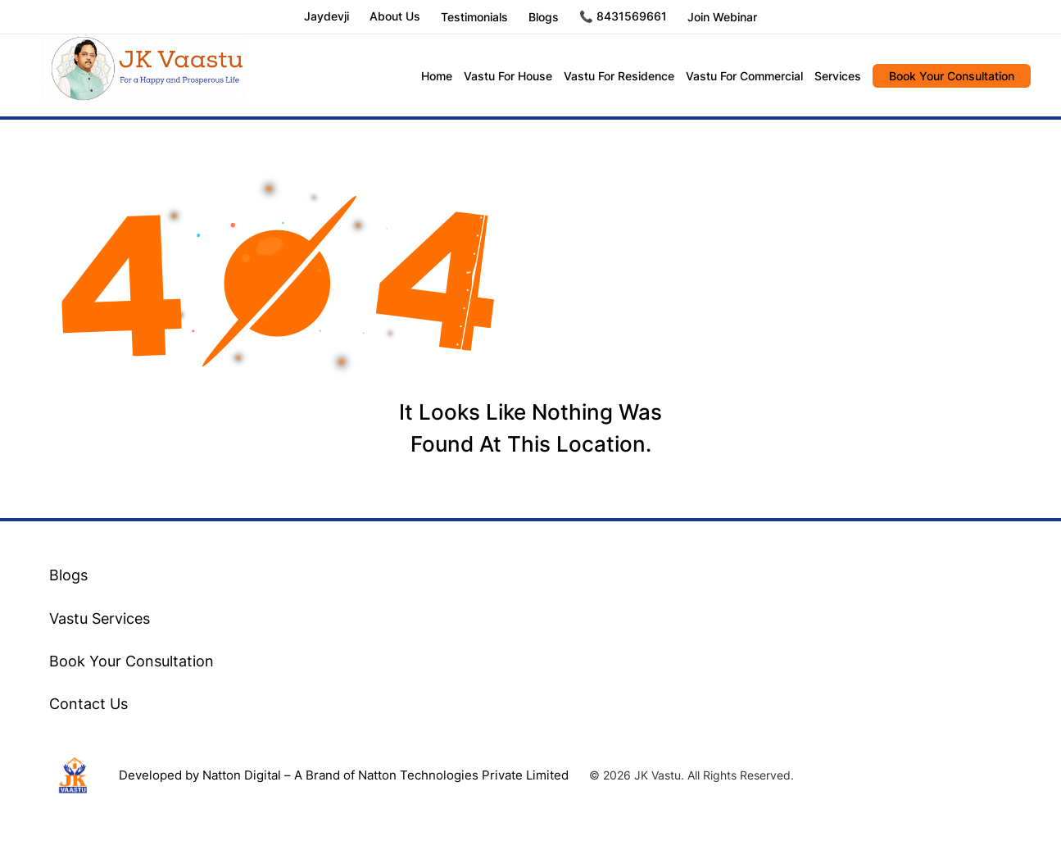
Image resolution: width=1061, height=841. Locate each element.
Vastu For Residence (619, 76)
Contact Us (88, 703)
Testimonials (474, 17)
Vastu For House (508, 76)
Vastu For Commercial (744, 76)
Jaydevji (326, 17)
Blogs (543, 17)
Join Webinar (722, 17)
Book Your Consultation (951, 76)
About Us (395, 17)
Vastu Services (99, 618)
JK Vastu (143, 75)
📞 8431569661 (623, 17)
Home (436, 76)
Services (837, 76)
